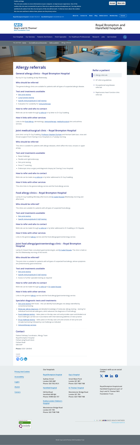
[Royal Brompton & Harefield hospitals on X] (101, 376)
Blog (96, 15)
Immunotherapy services (27, 325)
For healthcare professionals (79, 37)
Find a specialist (60, 37)
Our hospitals (18, 37)
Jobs (103, 37)
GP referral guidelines (104, 80)
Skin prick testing (24, 95)
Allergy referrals (101, 75)
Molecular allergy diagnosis (28, 309)
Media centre (103, 15)
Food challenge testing (26, 314)
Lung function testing (26, 98)
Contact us (83, 15)
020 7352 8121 (54, 383)
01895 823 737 (54, 397)
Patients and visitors (44, 37)
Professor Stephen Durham (51, 134)
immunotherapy (45, 104)
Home (24, 43)
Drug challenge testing (26, 320)
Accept (112, 3)
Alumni (17, 387)
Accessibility (19, 377)
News (91, 15)
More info (121, 3)
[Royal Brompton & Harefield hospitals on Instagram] (116, 376)
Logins (17, 382)
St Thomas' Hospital (76, 388)
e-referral (42, 113)
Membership (114, 15)
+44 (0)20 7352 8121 (34, 17)
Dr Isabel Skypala (58, 197)
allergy (33, 237)
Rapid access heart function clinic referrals (107, 93)
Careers (18, 392)
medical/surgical (63, 121)
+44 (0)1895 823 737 (58, 17)
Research (95, 37)
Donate (123, 15)
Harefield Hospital (50, 388)
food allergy (29, 121)
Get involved (111, 37)
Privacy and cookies (22, 372)
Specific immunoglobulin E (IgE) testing (32, 101)
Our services (30, 37)
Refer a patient (54, 43)
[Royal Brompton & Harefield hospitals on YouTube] (106, 376)
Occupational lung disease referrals (105, 86)
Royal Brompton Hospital (52, 375)
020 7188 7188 (54, 412)
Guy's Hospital (74, 375)
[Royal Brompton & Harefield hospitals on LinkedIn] (111, 376)
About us (75, 15)
